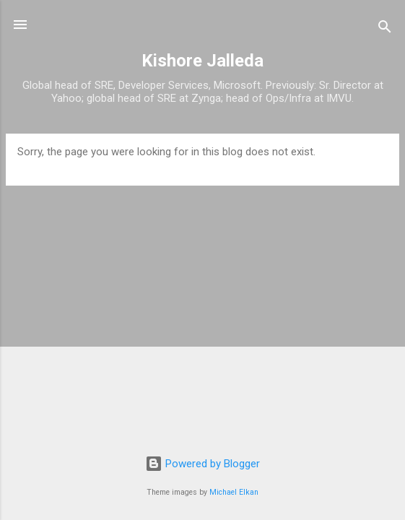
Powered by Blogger (202, 463)
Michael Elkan (233, 492)
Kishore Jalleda (202, 61)
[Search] (384, 29)
